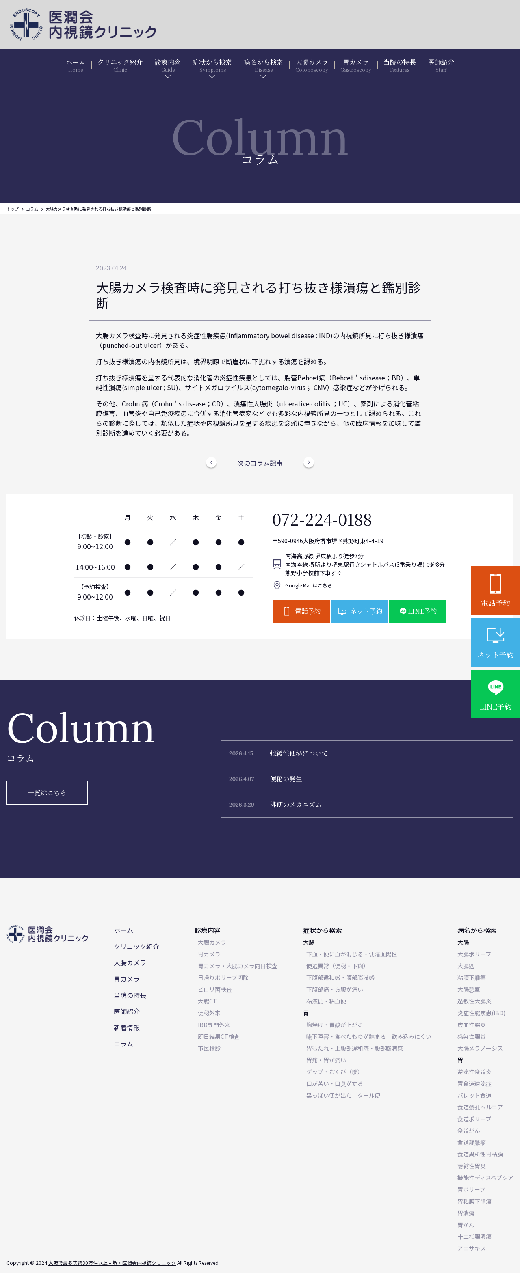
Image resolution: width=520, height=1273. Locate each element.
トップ (12, 209)
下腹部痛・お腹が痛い (334, 989)
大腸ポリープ (474, 954)
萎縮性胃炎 (471, 1166)
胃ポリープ (471, 1189)
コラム (32, 209)
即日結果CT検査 (219, 1036)
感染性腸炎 (471, 1036)
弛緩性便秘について (299, 753)
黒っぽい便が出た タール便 (343, 1095)
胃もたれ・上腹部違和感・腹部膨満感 (354, 1048)
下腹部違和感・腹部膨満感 (340, 977)
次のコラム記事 (260, 463)
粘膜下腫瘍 (471, 977)
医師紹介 (127, 1011)
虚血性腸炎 (471, 1025)
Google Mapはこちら (308, 585)
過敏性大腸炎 (474, 1001)
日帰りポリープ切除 (223, 977)
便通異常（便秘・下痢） (337, 966)
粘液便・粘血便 (326, 1001)
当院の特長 (130, 995)
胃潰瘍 (465, 1213)
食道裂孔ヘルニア (480, 1107)
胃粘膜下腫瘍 (474, 1201)
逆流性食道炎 (474, 1072)
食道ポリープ (474, 1119)
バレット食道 (474, 1095)
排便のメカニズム (296, 804)
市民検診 (209, 1048)
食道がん (468, 1130)
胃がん (465, 1225)
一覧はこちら (47, 792)
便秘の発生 (286, 778)
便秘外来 (209, 1013)
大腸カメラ (130, 962)
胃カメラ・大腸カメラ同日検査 (237, 966)
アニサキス (471, 1248)
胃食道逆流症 (474, 1083)
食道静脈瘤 (471, 1142)
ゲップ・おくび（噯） (334, 1072)
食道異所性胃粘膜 (480, 1154)
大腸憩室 (468, 989)
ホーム (123, 930)
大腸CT (207, 1001)
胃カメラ (127, 979)
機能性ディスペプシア (485, 1178)
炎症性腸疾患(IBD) (481, 1013)
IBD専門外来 (214, 1025)
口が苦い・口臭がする (334, 1083)
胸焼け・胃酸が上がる (334, 1025)
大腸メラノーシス (480, 1048)
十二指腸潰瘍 (474, 1236)
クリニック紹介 (136, 946)
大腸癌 (465, 966)
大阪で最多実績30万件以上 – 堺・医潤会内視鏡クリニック (112, 1262)
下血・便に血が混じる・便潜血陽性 (351, 954)
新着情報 (127, 1027)
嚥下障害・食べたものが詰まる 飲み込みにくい (368, 1036)
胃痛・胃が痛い (326, 1060)
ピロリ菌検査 (215, 989)
